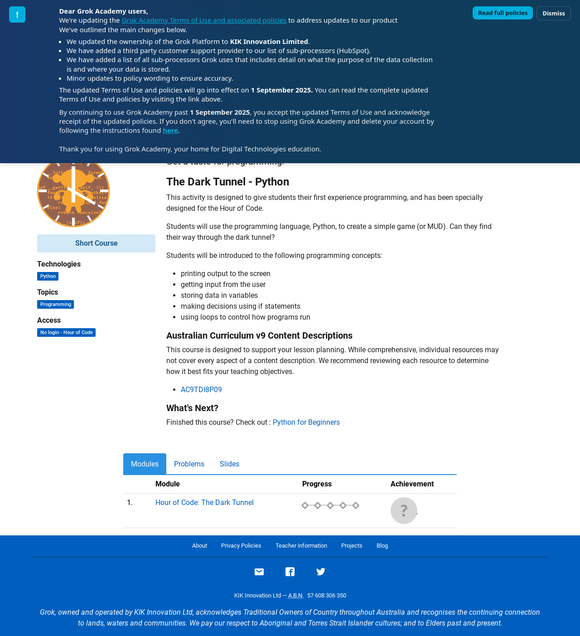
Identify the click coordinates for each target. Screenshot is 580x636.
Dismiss (553, 13)
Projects (351, 545)
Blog (382, 545)
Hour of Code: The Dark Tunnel (204, 502)
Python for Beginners (306, 422)
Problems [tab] (189, 464)
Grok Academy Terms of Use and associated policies (203, 19)
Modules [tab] (145, 464)
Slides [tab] (229, 464)
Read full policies (502, 13)
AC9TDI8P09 (201, 389)
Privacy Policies (241, 545)
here (170, 130)
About (199, 545)
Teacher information (301, 545)
